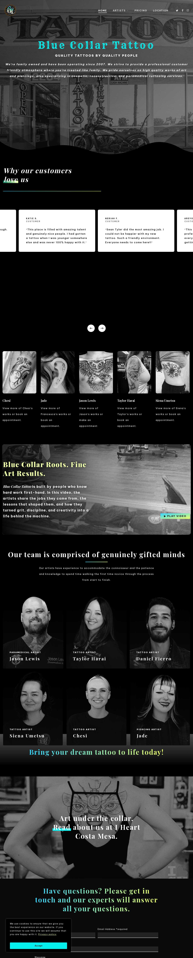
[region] (38, 935)
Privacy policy (47, 934)
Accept (38, 945)
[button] (176, 447)
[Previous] (91, 259)
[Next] (102, 259)
